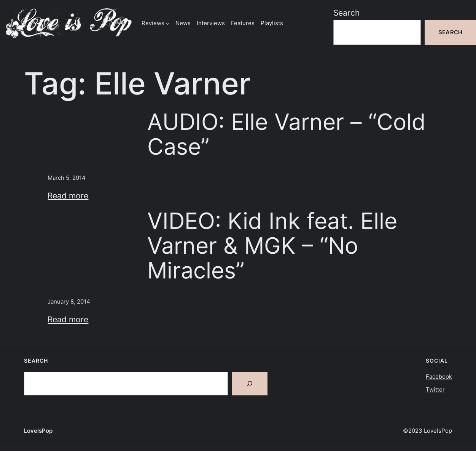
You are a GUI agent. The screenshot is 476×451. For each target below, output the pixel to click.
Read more (68, 195)
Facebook (439, 376)
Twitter (435, 389)
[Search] (249, 383)
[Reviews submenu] (167, 23)
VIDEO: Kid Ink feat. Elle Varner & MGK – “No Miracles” (272, 246)
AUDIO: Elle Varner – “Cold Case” (286, 134)
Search (346, 13)
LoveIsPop (38, 430)
